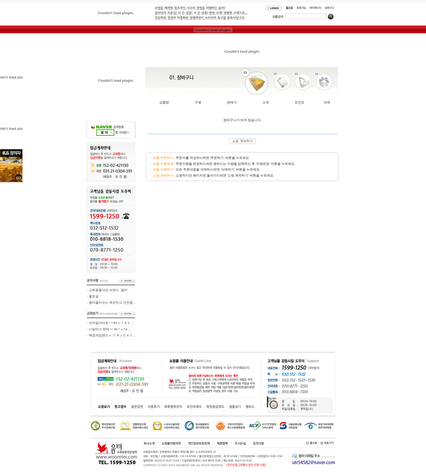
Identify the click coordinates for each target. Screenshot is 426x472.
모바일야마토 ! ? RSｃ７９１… (111, 323)
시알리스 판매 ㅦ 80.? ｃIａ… (110, 329)
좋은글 (94, 296)
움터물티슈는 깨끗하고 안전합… (112, 302)
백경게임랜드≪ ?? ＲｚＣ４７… (112, 335)
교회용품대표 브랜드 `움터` (109, 290)
